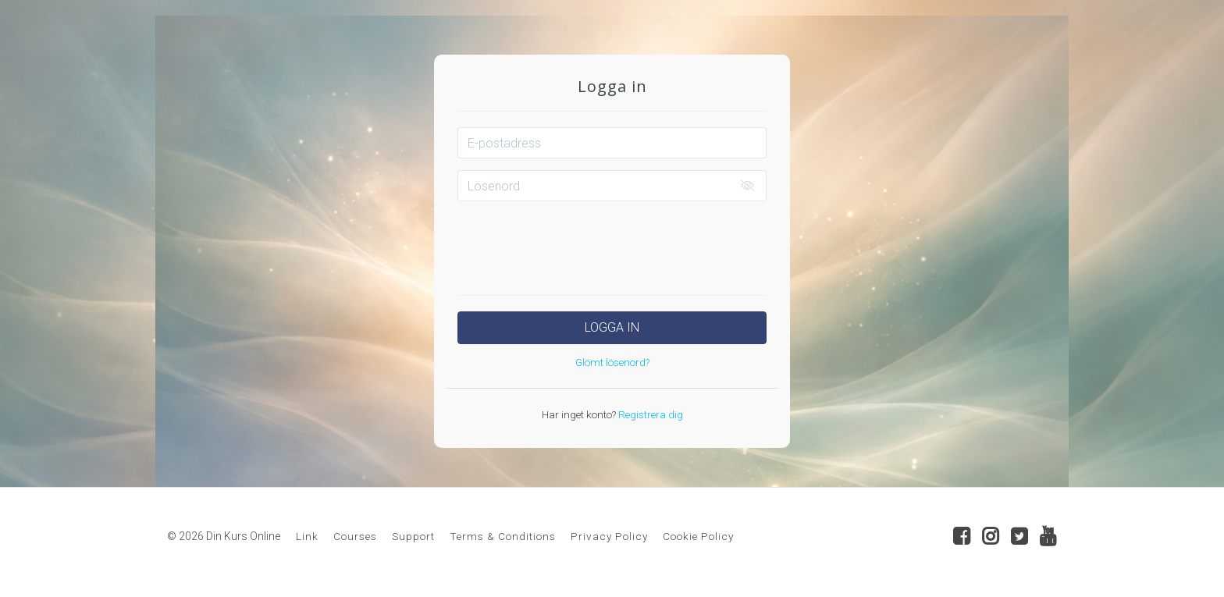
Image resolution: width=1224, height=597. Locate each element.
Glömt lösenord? (612, 362)
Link (307, 536)
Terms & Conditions (503, 536)
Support (413, 536)
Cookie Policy (698, 536)
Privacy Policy (609, 536)
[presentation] (612, 243)
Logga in (612, 327)
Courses (355, 536)
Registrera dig (649, 414)
